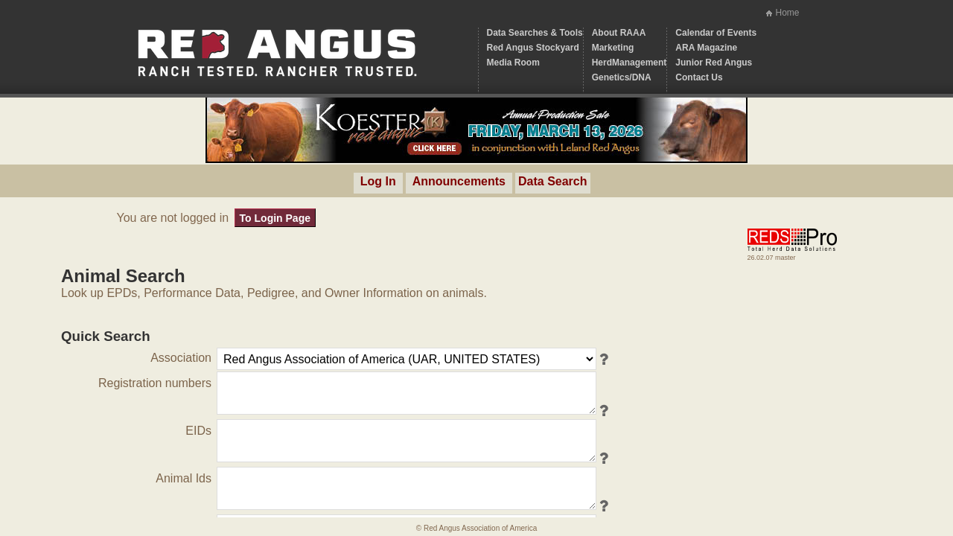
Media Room (513, 62)
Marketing (613, 47)
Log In (378, 181)
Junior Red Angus (713, 62)
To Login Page (275, 218)
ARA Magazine (706, 47)
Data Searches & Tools (535, 33)
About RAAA (619, 33)
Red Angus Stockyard (533, 47)
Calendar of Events (715, 33)
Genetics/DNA (621, 77)
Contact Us (698, 77)
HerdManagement (629, 62)
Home (787, 12)
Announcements (459, 181)
